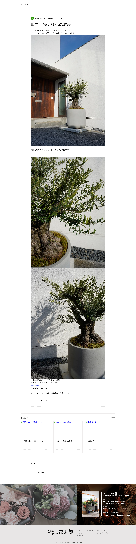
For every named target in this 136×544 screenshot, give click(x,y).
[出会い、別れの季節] (68, 429)
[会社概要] (80, 535)
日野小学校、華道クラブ (33, 441)
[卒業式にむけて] (100, 429)
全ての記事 (24, 4)
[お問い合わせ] (101, 530)
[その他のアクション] (104, 18)
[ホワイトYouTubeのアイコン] (112, 493)
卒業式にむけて (94, 441)
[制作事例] (90, 530)
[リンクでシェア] (47, 400)
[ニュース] (80, 533)
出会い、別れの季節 (64, 441)
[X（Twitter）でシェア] (37, 400)
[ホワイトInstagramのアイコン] (116, 493)
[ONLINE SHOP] (110, 515)
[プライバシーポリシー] (104, 533)
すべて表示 (111, 417)
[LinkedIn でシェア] (42, 400)
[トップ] (79, 530)
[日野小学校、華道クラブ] (35, 429)
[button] (113, 4)
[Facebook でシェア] (32, 400)
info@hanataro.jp (113, 512)
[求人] (89, 533)
